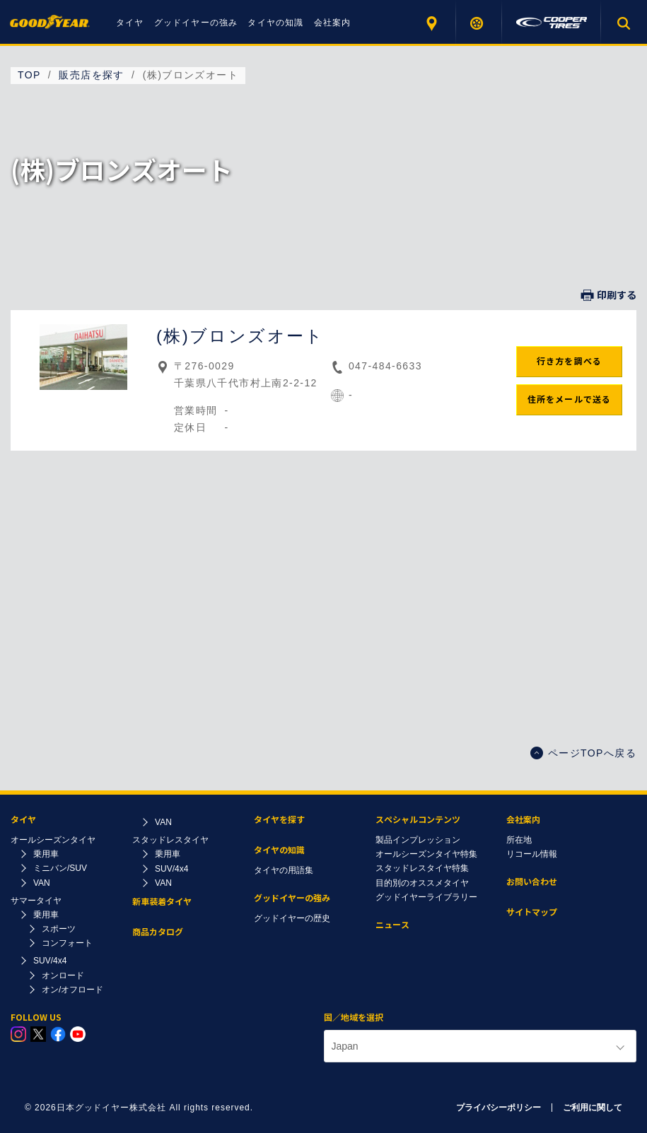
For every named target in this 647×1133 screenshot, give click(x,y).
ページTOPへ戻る (583, 753)
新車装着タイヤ (162, 901)
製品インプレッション (417, 840)
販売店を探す (433, 23)
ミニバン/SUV (60, 868)
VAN (41, 883)
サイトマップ (531, 912)
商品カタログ (157, 932)
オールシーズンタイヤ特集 (426, 854)
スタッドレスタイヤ (170, 840)
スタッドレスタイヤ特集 (422, 868)
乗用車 (46, 854)
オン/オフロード (72, 990)
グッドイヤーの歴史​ (292, 918)
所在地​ (519, 840)
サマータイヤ (36, 901)
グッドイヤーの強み (196, 23)
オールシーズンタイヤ (53, 840)
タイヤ (130, 23)
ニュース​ (392, 925)
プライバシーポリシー (498, 1108)
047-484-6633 (385, 366)
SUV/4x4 (49, 961)
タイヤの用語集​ (283, 870)
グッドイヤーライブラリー (426, 897)
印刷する (608, 295)
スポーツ (59, 929)
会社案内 (332, 23)
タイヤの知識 (275, 23)
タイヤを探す (479, 23)
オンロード (63, 975)
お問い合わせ (531, 882)
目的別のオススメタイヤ (422, 883)
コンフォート (67, 943)
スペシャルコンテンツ (417, 819)
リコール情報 (531, 854)
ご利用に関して (592, 1108)
